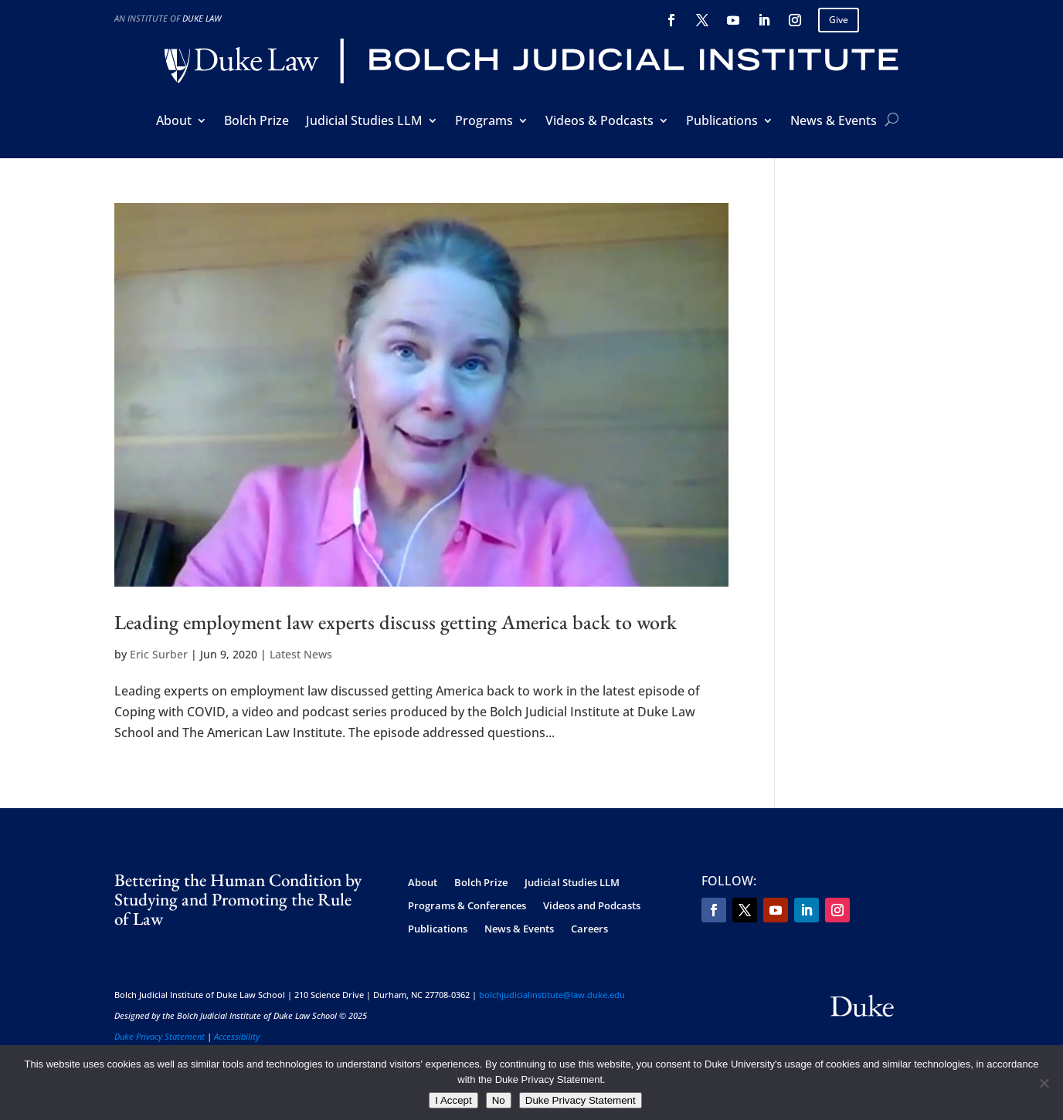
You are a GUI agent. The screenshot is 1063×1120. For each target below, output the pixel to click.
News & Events (833, 122)
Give (838, 19)
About (174, 122)
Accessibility (237, 1036)
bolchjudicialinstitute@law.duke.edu (552, 994)
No (498, 1100)
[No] (1043, 1083)
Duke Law (201, 18)
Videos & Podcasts (599, 122)
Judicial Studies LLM (364, 122)
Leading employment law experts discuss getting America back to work (395, 622)
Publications (722, 122)
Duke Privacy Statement (159, 1036)
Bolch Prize (256, 122)
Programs (484, 122)
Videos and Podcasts (591, 906)
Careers (589, 929)
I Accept (453, 1100)
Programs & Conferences (467, 906)
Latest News (301, 654)
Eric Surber (159, 654)
